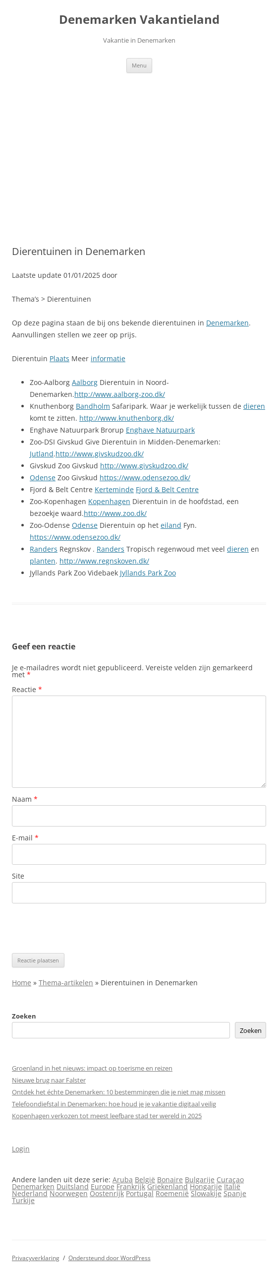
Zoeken (24, 1016)
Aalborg (85, 382)
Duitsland (72, 1186)
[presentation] (87, 928)
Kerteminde (114, 489)
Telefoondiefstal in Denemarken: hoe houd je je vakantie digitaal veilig (114, 1103)
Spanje (234, 1193)
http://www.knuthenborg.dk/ (126, 418)
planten (43, 561)
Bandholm (93, 406)
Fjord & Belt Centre (167, 489)
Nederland (30, 1193)
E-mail (25, 837)
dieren (254, 406)
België (145, 1179)
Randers (43, 549)
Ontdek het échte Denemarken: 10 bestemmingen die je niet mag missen (118, 1091)
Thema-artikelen (66, 982)
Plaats (59, 358)
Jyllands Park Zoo (148, 572)
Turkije (23, 1200)
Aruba (122, 1179)
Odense (43, 477)
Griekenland (167, 1186)
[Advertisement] (139, 147)
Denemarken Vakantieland (139, 19)
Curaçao (230, 1179)
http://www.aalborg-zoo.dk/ (119, 394)
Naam (25, 799)
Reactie (27, 689)
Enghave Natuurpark (160, 430)
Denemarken (227, 322)
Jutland (42, 453)
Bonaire (170, 1179)
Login (21, 1148)
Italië (232, 1186)
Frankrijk (130, 1186)
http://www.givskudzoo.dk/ (100, 453)
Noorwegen (69, 1193)
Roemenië (172, 1193)
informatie (108, 358)
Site (18, 876)
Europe (102, 1186)
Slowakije (206, 1193)
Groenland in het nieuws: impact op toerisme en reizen (92, 1068)
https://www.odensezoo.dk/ (145, 477)
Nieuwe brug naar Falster (49, 1080)
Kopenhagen (109, 501)
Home (21, 982)
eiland (171, 525)
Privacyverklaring (35, 1258)
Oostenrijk (107, 1193)
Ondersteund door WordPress (109, 1258)
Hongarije (206, 1186)
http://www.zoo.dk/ (115, 513)
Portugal (140, 1193)
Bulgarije (200, 1179)
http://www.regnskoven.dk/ (104, 561)
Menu (139, 65)
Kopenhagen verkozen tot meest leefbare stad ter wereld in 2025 (107, 1115)
